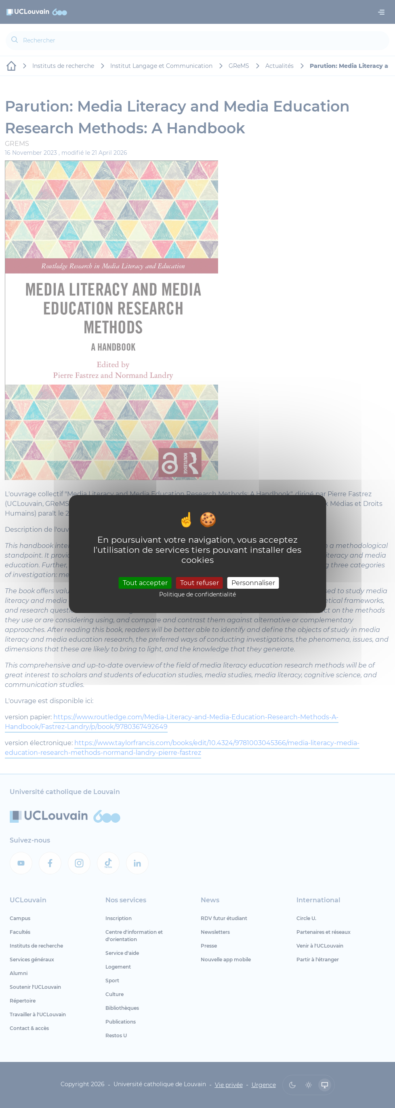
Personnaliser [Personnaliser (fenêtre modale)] (253, 582)
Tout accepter (145, 582)
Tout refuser (199, 582)
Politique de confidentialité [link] (197, 594)
